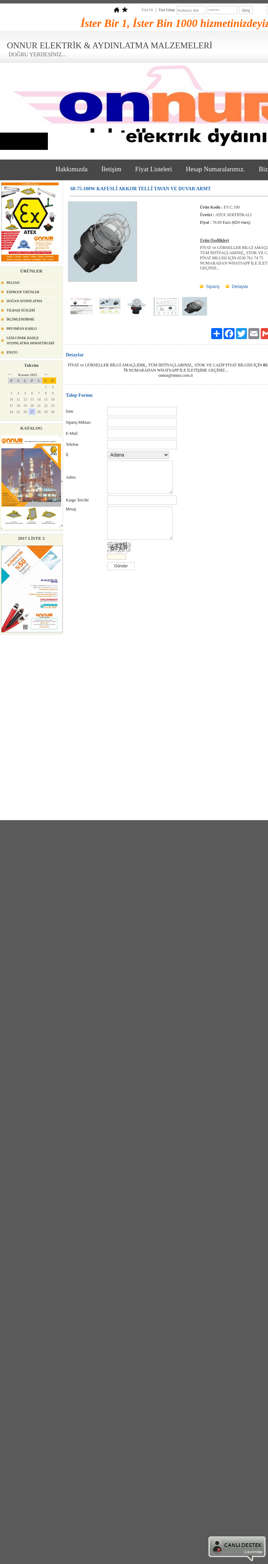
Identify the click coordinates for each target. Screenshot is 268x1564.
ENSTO (12, 352)
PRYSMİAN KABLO (22, 328)
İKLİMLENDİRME (20, 319)
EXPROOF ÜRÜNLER (23, 292)
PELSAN (13, 283)
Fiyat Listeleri (153, 169)
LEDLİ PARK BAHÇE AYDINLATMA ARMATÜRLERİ (30, 340)
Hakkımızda (71, 169)
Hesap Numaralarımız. (215, 169)
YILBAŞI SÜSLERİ (21, 310)
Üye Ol (147, 10)
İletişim (111, 169)
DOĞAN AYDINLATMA (24, 301)
